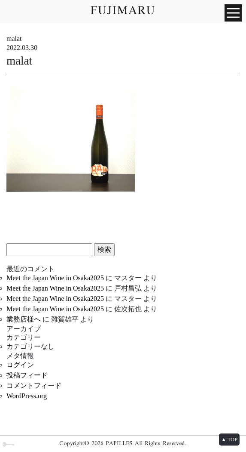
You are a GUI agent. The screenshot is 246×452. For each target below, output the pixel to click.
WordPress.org (26, 395)
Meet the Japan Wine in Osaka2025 (55, 278)
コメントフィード (33, 385)
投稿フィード (27, 375)
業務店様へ (23, 319)
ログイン (20, 364)
